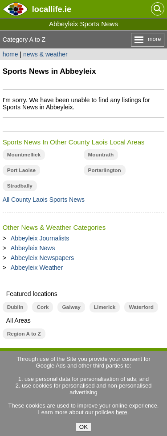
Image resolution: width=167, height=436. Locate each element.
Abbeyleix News (33, 248)
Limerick (105, 307)
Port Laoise (21, 170)
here (121, 412)
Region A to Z (24, 334)
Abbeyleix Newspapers (42, 257)
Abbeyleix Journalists (40, 238)
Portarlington (104, 170)
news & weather (45, 54)
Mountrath (101, 155)
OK (83, 427)
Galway (71, 307)
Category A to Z (24, 39)
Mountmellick (24, 155)
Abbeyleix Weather (37, 267)
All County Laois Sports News (44, 199)
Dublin (15, 307)
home (10, 54)
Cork (43, 307)
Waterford (141, 307)
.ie (51, 9)
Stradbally (20, 186)
